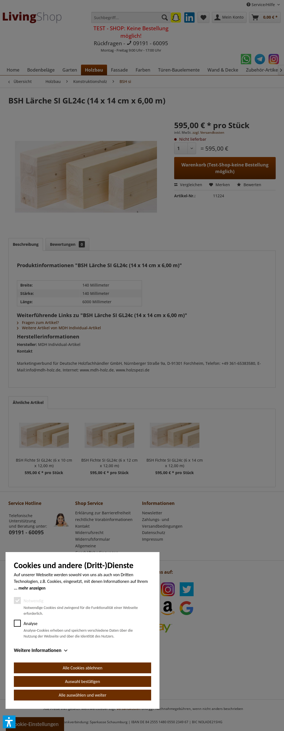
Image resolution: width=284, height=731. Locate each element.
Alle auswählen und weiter (82, 695)
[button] (9, 721)
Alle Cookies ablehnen (82, 668)
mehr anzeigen (31, 588)
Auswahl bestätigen (82, 681)
